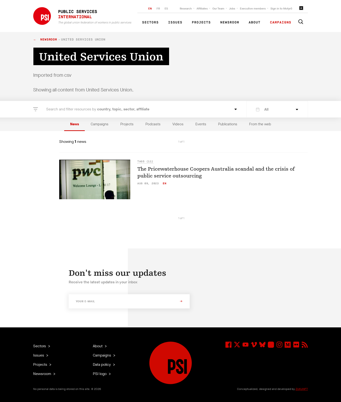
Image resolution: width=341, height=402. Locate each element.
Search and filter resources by (97, 109)
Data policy (102, 364)
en (164, 183)
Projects (201, 22)
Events (200, 124)
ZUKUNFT (302, 389)
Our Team (218, 8)
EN (150, 8)
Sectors (150, 22)
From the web (260, 124)
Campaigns (280, 22)
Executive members (253, 8)
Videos (178, 124)
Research (186, 8)
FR (158, 8)
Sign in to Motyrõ (281, 8)
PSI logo (100, 373)
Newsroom (229, 22)
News (74, 124)
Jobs (232, 8)
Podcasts (153, 124)
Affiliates (202, 8)
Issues (175, 22)
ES (166, 8)
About (254, 22)
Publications (227, 124)
